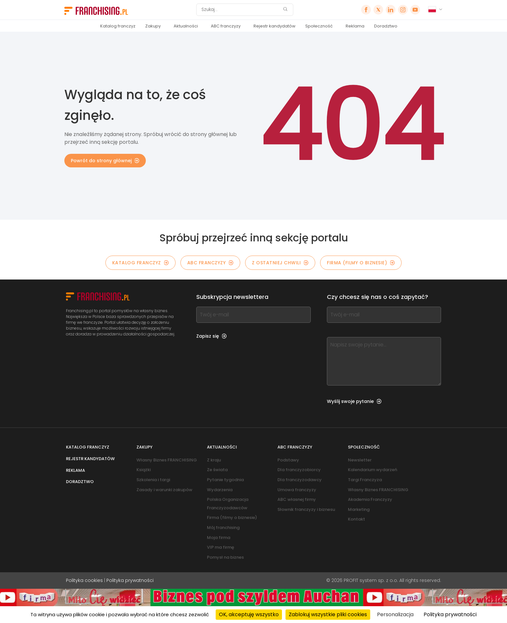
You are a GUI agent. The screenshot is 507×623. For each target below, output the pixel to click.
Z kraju (214, 460)
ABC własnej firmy (296, 499)
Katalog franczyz (117, 26)
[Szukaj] (240, 10)
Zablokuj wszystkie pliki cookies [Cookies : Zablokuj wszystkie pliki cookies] (328, 614)
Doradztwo (385, 26)
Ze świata (217, 470)
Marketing (359, 509)
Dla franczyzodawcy (299, 480)
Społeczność (319, 26)
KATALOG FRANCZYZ (140, 262)
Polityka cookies (84, 580)
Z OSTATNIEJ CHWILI (280, 262)
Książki (143, 470)
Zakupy (153, 26)
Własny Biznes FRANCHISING (166, 460)
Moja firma (218, 537)
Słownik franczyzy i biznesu (306, 509)
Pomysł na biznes (225, 557)
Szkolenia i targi (153, 480)
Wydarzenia (219, 490)
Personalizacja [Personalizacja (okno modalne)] (395, 614)
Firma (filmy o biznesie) (361, 262)
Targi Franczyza (365, 480)
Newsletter (360, 460)
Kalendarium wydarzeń (372, 470)
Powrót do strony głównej (105, 160)
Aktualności (186, 26)
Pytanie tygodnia (225, 480)
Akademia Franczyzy (370, 499)
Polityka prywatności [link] (450, 614)
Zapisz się (211, 336)
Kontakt (356, 519)
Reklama (355, 26)
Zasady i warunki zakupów (164, 490)
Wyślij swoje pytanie (354, 401)
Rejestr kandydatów (274, 26)
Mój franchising (223, 527)
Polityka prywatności (130, 580)
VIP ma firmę (220, 547)
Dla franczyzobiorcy (299, 470)
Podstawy (288, 460)
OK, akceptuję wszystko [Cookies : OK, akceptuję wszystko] (249, 614)
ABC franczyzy (226, 26)
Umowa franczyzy (296, 490)
